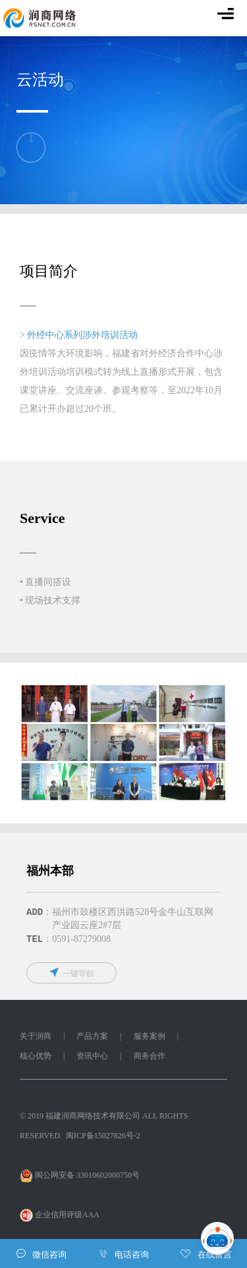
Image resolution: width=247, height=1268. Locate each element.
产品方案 (92, 1037)
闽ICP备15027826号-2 (103, 1137)
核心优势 (35, 1057)
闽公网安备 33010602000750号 (80, 1176)
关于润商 (35, 1037)
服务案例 (149, 1037)
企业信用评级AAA (60, 1216)
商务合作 (149, 1057)
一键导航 (71, 973)
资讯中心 (92, 1057)
